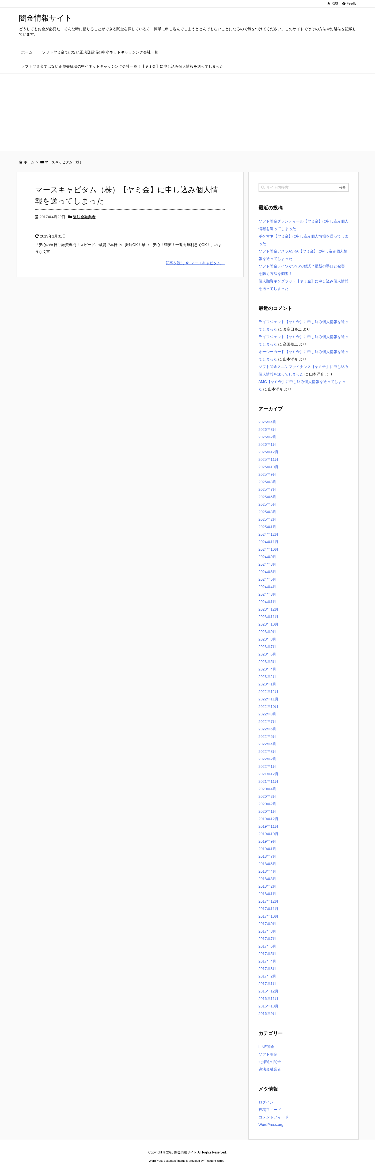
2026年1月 (267, 444)
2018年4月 (267, 871)
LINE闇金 (266, 1047)
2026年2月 (267, 437)
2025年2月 (267, 519)
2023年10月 (269, 624)
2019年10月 (269, 834)
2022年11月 (269, 699)
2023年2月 (267, 676)
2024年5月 (267, 579)
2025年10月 (269, 467)
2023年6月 (267, 654)
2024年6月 (267, 572)
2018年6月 (267, 864)
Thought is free (214, 1160)
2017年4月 (267, 961)
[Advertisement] (187, 113)
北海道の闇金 (270, 1062)
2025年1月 (267, 527)
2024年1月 (267, 602)
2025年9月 (267, 474)
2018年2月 (267, 886)
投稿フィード (270, 1109)
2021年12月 (269, 774)
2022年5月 (267, 736)
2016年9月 (267, 1013)
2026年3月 (267, 429)
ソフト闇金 (268, 1054)
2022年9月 (267, 714)
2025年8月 (267, 482)
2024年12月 (269, 534)
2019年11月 (269, 826)
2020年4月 (267, 789)
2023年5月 (267, 662)
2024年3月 (267, 594)
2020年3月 (267, 796)
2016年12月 (269, 991)
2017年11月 (269, 909)
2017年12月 (269, 901)
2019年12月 (269, 819)
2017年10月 (269, 916)
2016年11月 (269, 998)
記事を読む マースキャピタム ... (195, 263)
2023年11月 (269, 617)
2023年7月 (267, 647)
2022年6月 (267, 729)
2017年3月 (267, 969)
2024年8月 (267, 564)
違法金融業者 (84, 217)
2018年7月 (267, 856)
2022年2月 (267, 759)
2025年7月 (267, 489)
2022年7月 (267, 721)
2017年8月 (267, 931)
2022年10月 (269, 706)
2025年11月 (269, 459)
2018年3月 (267, 879)
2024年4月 (267, 587)
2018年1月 (267, 894)
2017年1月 (267, 984)
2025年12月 (269, 452)
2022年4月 (267, 744)
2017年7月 (267, 939)
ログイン (266, 1102)
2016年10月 (269, 1006)
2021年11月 (269, 781)
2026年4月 (267, 422)
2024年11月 (269, 542)
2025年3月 (267, 512)
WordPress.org (271, 1124)
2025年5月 (267, 504)
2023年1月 (267, 684)
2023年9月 (267, 632)
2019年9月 (267, 841)
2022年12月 (269, 691)
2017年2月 (267, 976)
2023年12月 (269, 609)
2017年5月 (267, 954)
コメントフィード (274, 1117)
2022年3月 (267, 751)
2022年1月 (267, 766)
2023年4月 (267, 669)
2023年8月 (267, 639)
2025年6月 (267, 497)
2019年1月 (267, 849)
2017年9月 (267, 924)
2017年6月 (267, 946)
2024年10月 (269, 549)
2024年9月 (267, 557)
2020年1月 (267, 811)
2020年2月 (267, 804)
